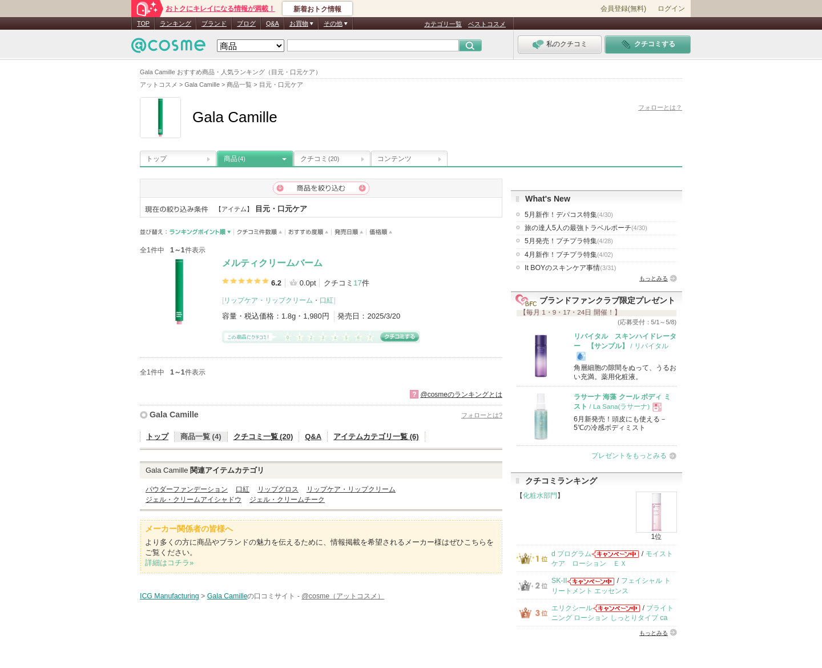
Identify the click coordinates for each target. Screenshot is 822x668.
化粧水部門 (540, 496)
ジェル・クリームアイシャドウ (193, 500)
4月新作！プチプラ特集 (569, 255)
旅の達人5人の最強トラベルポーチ (586, 228)
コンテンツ (394, 159)
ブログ (246, 23)
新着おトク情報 (317, 9)
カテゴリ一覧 (443, 24)
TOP (143, 23)
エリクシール (572, 608)
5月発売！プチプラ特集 (569, 241)
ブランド (214, 23)
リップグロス (278, 489)
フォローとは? (481, 415)
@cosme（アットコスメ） (342, 596)
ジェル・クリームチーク (287, 500)
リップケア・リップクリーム (268, 300)
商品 (234, 159)
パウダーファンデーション (187, 489)
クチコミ (319, 159)
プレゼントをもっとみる (629, 456)
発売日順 (349, 232)
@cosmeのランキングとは (461, 395)
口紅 (326, 300)
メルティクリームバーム (272, 263)
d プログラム (571, 554)
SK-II (559, 581)
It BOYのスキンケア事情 (570, 268)
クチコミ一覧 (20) (263, 436)
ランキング (175, 23)
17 (357, 283)
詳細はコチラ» (169, 562)
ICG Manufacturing (169, 596)
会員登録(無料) (623, 9)
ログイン (671, 9)
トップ (156, 159)
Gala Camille (174, 414)
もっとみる (653, 278)
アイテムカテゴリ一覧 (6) (376, 436)
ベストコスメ (487, 24)
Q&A (272, 23)
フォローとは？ (660, 107)
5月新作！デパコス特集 (569, 215)
